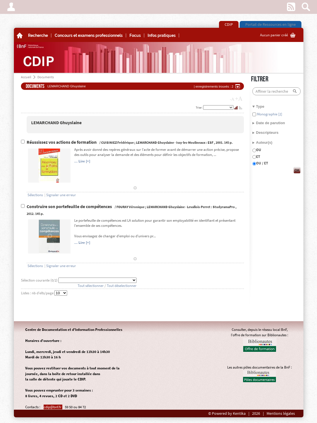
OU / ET (262, 163)
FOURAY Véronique (130, 207)
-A (232, 99)
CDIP (229, 24)
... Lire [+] (82, 161)
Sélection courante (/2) (39, 280)
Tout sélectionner (91, 285)
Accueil (26, 77)
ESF (210, 142)
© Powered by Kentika (227, 413)
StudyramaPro (224, 207)
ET (258, 156)
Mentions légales (281, 413)
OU (258, 149)
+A (238, 99)
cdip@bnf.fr (53, 407)
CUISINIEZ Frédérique (117, 142)
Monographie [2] (269, 114)
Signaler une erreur (61, 195)
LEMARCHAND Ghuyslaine (56, 122)
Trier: (199, 107)
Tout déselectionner (122, 285)
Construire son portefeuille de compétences (70, 206)
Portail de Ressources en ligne (270, 24)
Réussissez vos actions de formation (62, 142)
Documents (45, 77)
